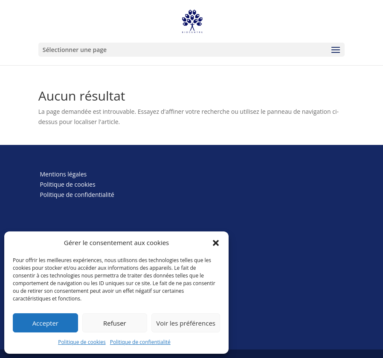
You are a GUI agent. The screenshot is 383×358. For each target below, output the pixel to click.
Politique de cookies (82, 342)
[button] (216, 243)
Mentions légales (63, 174)
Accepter (45, 323)
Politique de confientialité (140, 342)
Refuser (114, 323)
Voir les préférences (185, 323)
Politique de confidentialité (77, 195)
